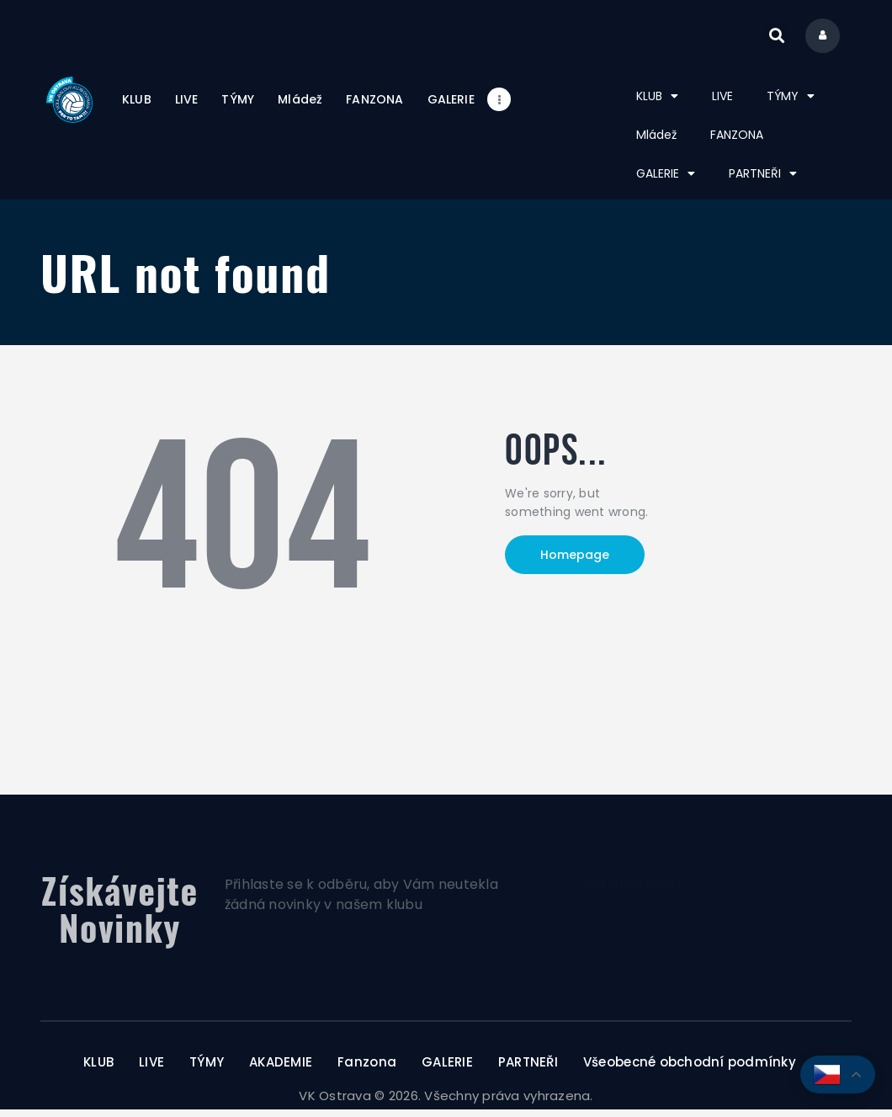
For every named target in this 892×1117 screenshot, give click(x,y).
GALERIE (665, 181)
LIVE (722, 103)
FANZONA (736, 142)
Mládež (656, 142)
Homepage (574, 563)
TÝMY (791, 103)
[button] (769, 40)
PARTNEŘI (763, 181)
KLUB (657, 103)
